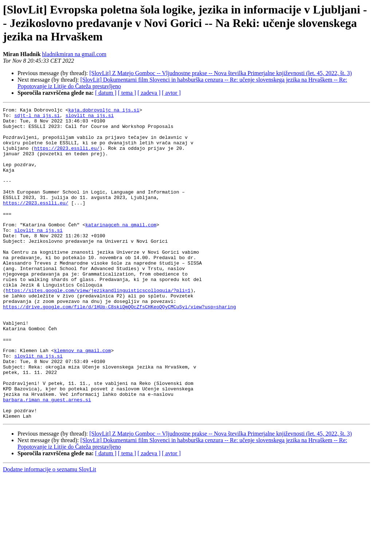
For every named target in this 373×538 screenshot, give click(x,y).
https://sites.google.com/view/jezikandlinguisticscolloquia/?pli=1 (98, 327)
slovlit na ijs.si (90, 117)
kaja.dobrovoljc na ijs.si (103, 111)
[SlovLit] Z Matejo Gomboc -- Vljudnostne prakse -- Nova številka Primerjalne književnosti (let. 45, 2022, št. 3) (220, 73)
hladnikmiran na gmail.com (74, 54)
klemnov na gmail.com (82, 399)
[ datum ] (106, 93)
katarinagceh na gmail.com (120, 248)
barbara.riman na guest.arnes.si (47, 458)
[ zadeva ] (148, 93)
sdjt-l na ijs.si (37, 117)
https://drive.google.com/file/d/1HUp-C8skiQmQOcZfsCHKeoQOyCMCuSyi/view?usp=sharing (119, 347)
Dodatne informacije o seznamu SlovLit (49, 532)
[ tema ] (127, 93)
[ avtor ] (171, 93)
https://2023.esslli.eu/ (66, 156)
